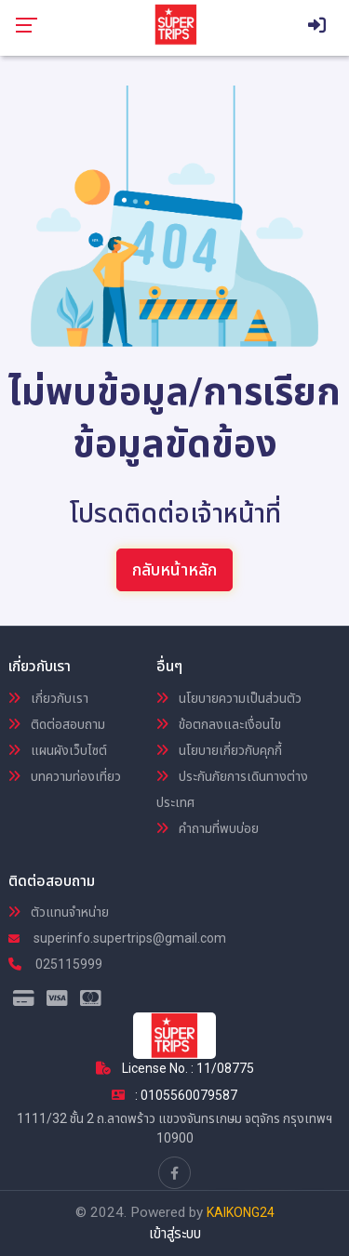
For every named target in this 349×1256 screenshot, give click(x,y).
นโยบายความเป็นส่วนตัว (229, 698)
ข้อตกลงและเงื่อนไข (218, 724)
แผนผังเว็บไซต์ (57, 750)
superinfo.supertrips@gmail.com (117, 938)
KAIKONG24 (241, 1212)
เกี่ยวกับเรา (48, 698)
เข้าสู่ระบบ (175, 1233)
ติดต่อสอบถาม (56, 724)
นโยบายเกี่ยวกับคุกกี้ (219, 750)
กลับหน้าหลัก (174, 569)
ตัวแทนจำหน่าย (58, 912)
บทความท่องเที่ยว (64, 776)
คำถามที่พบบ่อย (207, 828)
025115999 (55, 964)
